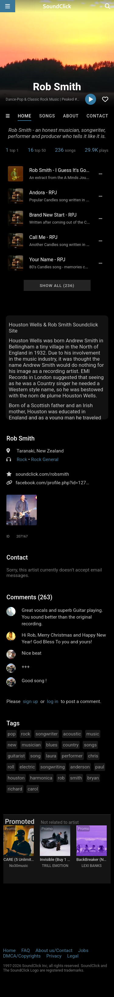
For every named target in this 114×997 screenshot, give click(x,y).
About (71, 116)
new (12, 745)
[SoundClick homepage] (57, 6)
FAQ (25, 950)
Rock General (44, 459)
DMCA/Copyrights (22, 956)
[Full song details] (100, 173)
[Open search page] (108, 6)
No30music (18, 866)
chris (93, 756)
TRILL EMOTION (55, 866)
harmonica (41, 778)
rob (61, 778)
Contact (98, 116)
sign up (30, 701)
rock (25, 734)
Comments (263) (29, 597)
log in (52, 701)
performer (72, 756)
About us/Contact (54, 950)
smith (76, 778)
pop (12, 734)
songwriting (52, 767)
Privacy (53, 956)
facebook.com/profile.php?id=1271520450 (60, 482)
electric (27, 767)
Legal (72, 956)
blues (51, 745)
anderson (80, 767)
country (71, 745)
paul (99, 767)
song (35, 756)
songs (90, 745)
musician (31, 745)
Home (24, 116)
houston (16, 778)
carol (33, 789)
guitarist (16, 756)
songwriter (47, 734)
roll (11, 767)
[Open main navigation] (7, 6)
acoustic (72, 734)
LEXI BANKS (91, 866)
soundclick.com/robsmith (42, 474)
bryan (93, 778)
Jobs (83, 950)
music (92, 734)
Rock (22, 459)
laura (51, 756)
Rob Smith (20, 438)
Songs (47, 116)
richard (15, 789)
